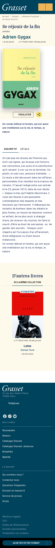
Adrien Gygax (16, 37)
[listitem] (4, 416)
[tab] (10, 149)
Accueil (5, 17)
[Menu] (45, 7)
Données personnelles (14, 529)
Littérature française (30, 17)
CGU (4, 520)
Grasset (15, 17)
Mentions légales (11, 516)
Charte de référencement (15, 524)
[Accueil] (14, 7)
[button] (32, 42)
